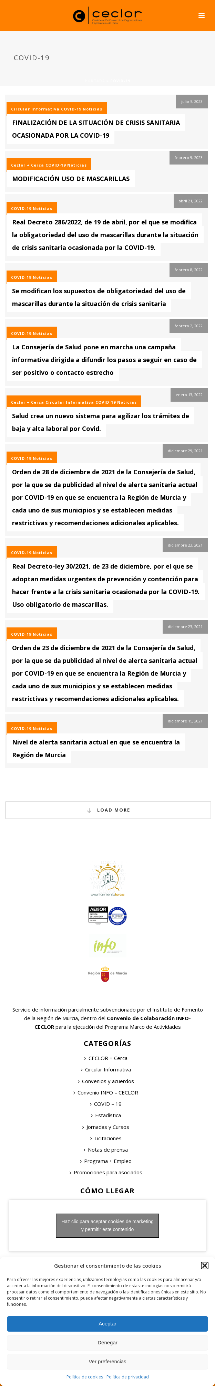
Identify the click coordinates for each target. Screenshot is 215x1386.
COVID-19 (71, 109)
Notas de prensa (106, 1149)
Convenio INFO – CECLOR (105, 1092)
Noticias (92, 109)
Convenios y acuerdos (106, 1081)
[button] (204, 1265)
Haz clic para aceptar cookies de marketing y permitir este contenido (107, 1225)
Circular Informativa (35, 109)
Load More (108, 810)
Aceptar (107, 1323)
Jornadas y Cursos (105, 1126)
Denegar (107, 1342)
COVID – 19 (106, 1103)
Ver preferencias (107, 1361)
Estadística (106, 1115)
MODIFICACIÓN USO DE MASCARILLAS (71, 178)
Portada (95, 80)
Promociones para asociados (106, 1172)
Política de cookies (84, 1377)
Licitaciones (106, 1138)
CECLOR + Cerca (105, 1058)
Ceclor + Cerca (27, 165)
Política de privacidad (127, 1377)
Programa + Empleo (106, 1160)
